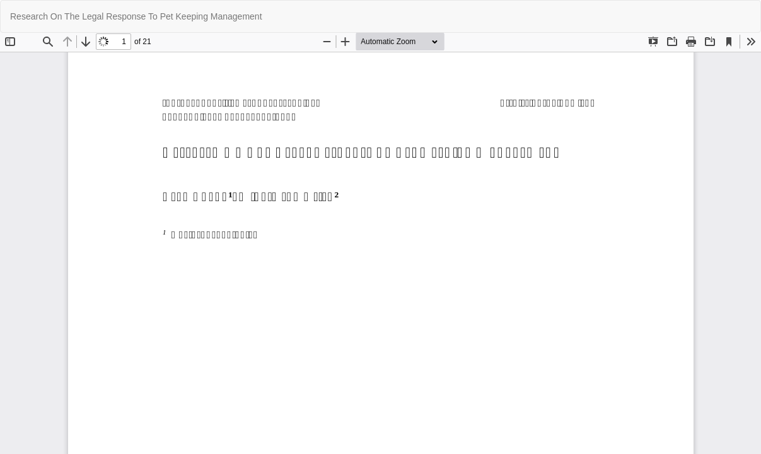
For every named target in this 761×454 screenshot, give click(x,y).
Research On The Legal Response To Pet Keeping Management (136, 16)
